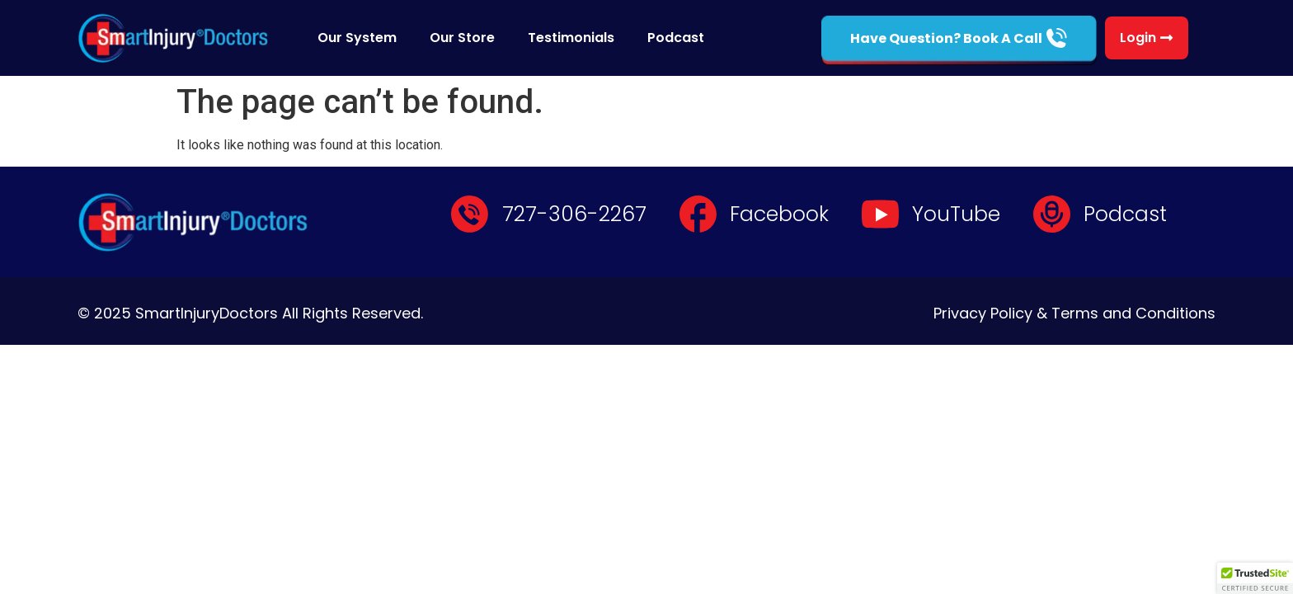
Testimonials (571, 37)
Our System (357, 37)
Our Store (462, 37)
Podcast (675, 37)
